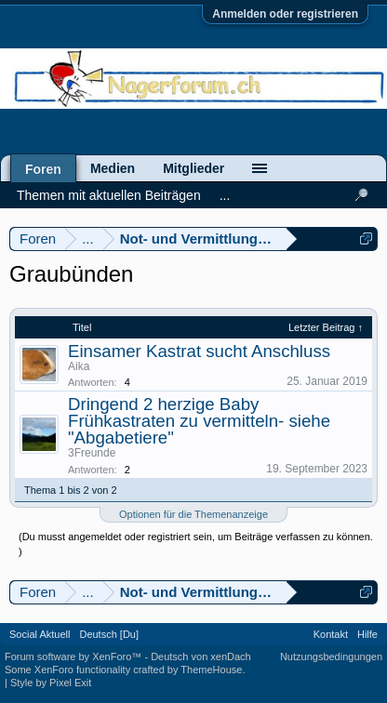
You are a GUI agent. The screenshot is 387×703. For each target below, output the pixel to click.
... (225, 195)
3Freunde (91, 452)
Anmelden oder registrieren (285, 13)
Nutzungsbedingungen (331, 656)
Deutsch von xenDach (201, 656)
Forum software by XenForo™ (74, 656)
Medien (112, 168)
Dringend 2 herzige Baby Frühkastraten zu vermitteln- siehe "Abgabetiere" (199, 420)
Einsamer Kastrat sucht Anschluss (199, 351)
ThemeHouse (211, 669)
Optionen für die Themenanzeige (193, 514)
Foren (43, 169)
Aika (78, 366)
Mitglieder (193, 168)
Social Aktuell (39, 634)
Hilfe (367, 634)
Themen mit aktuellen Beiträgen (109, 195)
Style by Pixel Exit (50, 682)
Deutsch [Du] (109, 634)
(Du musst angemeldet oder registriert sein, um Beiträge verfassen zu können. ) (196, 544)
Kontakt (331, 634)
